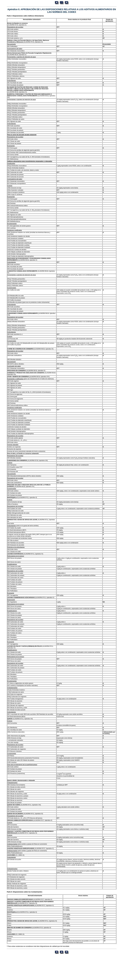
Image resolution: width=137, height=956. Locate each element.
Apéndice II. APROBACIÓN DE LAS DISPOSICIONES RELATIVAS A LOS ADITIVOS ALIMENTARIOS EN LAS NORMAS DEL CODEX (61, 10)
